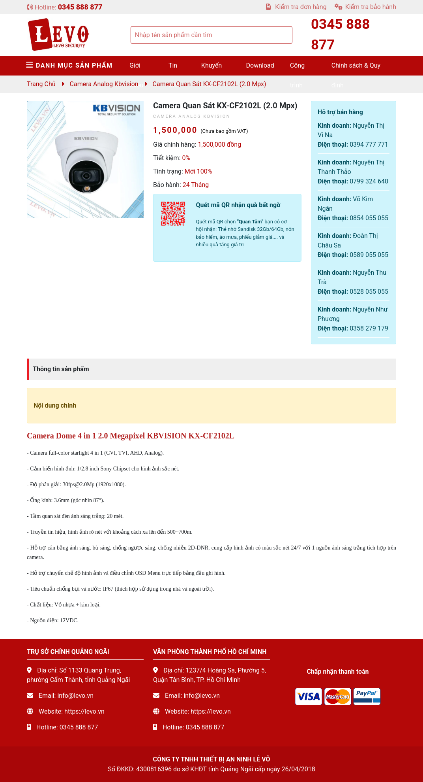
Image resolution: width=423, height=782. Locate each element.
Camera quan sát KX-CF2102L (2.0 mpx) (209, 84)
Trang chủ (41, 84)
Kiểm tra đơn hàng (296, 7)
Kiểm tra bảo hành (365, 7)
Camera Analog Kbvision (104, 84)
